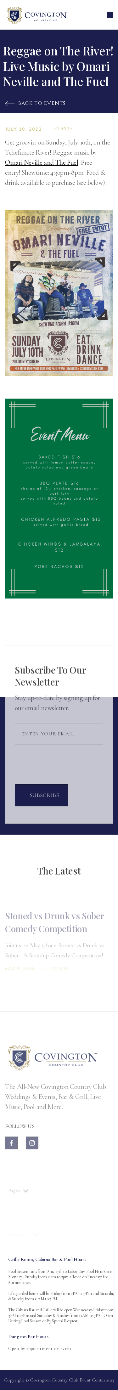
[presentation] (62, 771)
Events (63, 129)
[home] (36, 14)
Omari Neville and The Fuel (41, 162)
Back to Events (35, 103)
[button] (110, 15)
